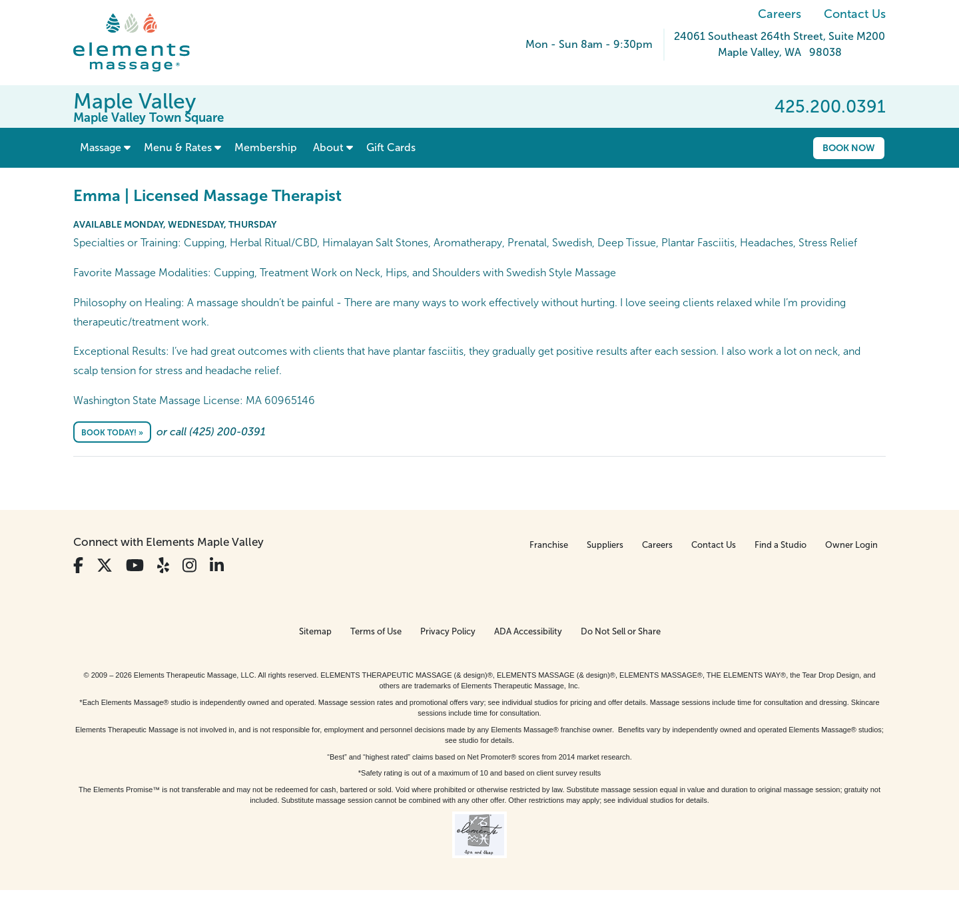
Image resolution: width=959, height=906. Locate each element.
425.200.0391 (830, 106)
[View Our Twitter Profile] (104, 565)
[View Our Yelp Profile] (163, 565)
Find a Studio (780, 545)
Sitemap (315, 631)
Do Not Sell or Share (621, 631)
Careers (779, 14)
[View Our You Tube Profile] (135, 565)
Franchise (548, 545)
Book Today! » (112, 432)
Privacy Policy (448, 631)
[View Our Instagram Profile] (189, 565)
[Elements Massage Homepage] (141, 42)
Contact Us (855, 14)
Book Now (848, 147)
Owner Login (851, 545)
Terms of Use (376, 631)
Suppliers (605, 545)
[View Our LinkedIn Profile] (216, 565)
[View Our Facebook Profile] (78, 565)
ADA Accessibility (528, 631)
